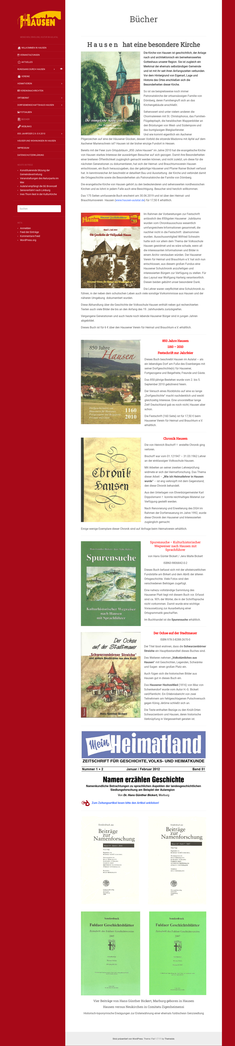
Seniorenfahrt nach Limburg (35, 190)
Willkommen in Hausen (31, 48)
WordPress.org (28, 240)
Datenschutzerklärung (30, 155)
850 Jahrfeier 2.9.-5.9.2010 (31, 133)
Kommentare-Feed (30, 236)
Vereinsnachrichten (30, 91)
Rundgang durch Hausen (33, 69)
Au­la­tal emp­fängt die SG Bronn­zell (38, 186)
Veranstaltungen (28, 55)
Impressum (23, 148)
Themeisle (169, 1039)
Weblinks (24, 126)
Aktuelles (25, 62)
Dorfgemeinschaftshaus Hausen (35, 105)
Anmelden (25, 228)
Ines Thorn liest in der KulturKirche (38, 194)
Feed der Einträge (29, 232)
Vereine (23, 76)
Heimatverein (24, 83)
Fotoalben (24, 112)
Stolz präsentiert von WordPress (128, 1039)
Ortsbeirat (23, 98)
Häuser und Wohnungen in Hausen (36, 141)
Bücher (23, 119)
